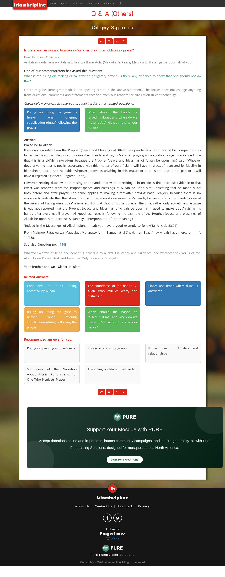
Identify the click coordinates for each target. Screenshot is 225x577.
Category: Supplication (112, 28)
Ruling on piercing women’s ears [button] (51, 348)
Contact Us (104, 506)
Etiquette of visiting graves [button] (107, 348)
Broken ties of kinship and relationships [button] (173, 350)
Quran (64, 3)
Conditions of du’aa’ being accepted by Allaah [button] (52, 288)
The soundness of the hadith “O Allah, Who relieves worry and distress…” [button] (112, 291)
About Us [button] (93, 3)
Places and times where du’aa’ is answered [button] (173, 288)
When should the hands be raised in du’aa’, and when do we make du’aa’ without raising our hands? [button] (112, 120)
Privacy (144, 506)
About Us (82, 506)
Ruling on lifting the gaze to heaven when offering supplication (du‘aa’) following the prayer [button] (52, 120)
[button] (120, 3)
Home (53, 3)
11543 (62, 244)
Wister (112, 538)
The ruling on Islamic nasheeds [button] (111, 369)
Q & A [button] (77, 3)
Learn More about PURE (124, 459)
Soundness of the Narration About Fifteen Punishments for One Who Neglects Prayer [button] (52, 374)
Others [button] (109, 3)
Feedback (125, 506)
